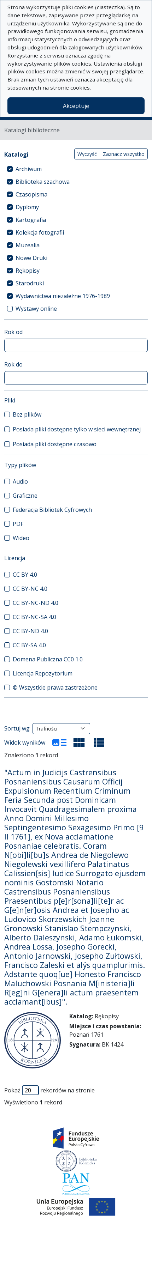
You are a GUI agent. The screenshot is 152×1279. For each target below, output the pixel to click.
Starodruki (30, 283)
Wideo (21, 538)
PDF (18, 524)
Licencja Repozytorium (42, 673)
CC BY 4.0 (25, 574)
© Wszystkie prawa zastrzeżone (55, 687)
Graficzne (25, 495)
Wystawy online (36, 309)
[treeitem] (76, 169)
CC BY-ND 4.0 (30, 631)
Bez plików (27, 414)
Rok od (13, 332)
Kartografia (31, 220)
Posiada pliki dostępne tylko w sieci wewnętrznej (77, 429)
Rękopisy (28, 270)
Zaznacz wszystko (124, 154)
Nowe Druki (31, 258)
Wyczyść (87, 154)
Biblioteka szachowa (43, 182)
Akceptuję (76, 106)
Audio (20, 481)
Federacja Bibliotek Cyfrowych (52, 510)
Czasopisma (31, 194)
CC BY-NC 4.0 (30, 589)
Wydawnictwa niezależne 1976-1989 (63, 296)
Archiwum (29, 169)
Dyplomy (27, 207)
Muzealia (28, 245)
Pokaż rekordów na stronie (49, 1090)
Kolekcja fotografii (40, 232)
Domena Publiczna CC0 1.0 (48, 659)
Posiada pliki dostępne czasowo (55, 444)
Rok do (13, 364)
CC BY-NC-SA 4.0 (34, 617)
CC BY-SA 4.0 (29, 645)
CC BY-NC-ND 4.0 (35, 603)
